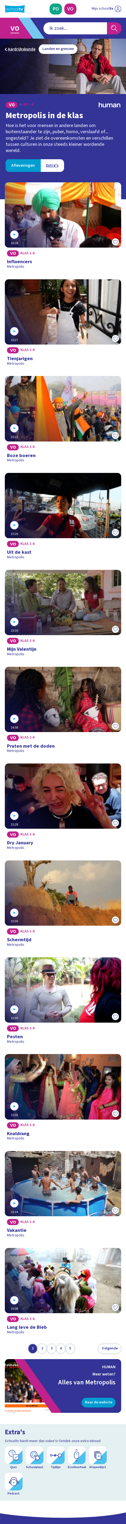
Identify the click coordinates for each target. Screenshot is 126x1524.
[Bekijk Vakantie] (63, 1196)
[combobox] (75, 28)
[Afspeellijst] (98, 1457)
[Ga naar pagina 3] (51, 1348)
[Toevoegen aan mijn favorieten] (115, 242)
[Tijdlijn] (56, 1457)
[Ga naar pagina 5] (70, 1348)
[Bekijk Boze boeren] (63, 421)
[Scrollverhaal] (77, 1457)
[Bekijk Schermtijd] (63, 905)
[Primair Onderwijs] (56, 9)
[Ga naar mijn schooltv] (106, 9)
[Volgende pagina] (109, 1348)
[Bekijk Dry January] (63, 808)
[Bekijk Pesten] (63, 1002)
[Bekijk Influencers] (63, 227)
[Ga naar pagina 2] (42, 1348)
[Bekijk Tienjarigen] (63, 324)
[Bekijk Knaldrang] (63, 1099)
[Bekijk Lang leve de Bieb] (63, 1293)
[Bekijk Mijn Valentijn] (63, 615)
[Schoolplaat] (34, 1457)
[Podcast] (14, 1484)
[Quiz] (14, 1457)
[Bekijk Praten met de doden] (63, 712)
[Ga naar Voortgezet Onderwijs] (16, 28)
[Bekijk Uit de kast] (63, 518)
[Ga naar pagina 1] (32, 1348)
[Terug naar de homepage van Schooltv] (15, 9)
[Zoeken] (114, 28)
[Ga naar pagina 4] (60, 1348)
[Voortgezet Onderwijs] (70, 9)
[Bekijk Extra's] (52, 165)
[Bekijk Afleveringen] (23, 165)
